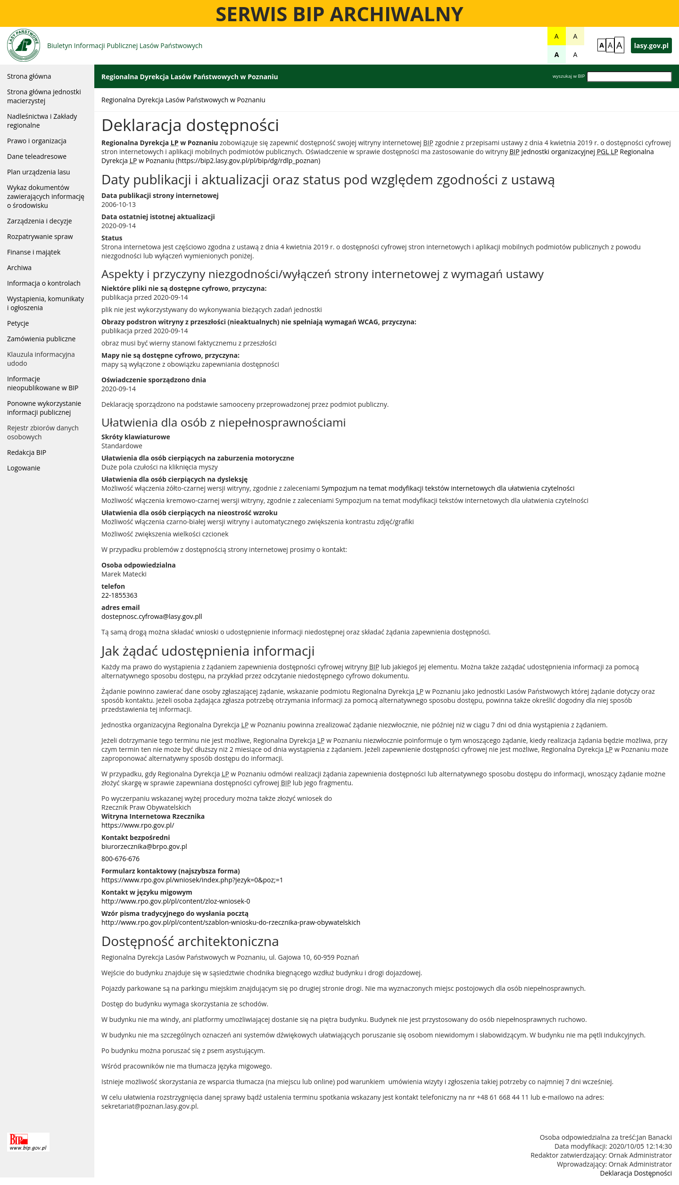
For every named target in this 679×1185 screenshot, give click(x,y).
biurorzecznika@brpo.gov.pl (144, 846)
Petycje (18, 323)
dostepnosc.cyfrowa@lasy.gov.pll (151, 616)
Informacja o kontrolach (44, 283)
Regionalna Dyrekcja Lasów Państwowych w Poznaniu (183, 99)
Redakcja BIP (26, 452)
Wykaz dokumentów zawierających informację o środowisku (45, 196)
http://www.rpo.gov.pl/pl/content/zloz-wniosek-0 (175, 901)
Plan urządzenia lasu (38, 171)
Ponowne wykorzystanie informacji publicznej (44, 408)
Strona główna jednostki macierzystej (44, 96)
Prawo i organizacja (36, 140)
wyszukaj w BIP (569, 76)
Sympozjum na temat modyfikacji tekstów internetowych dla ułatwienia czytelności (448, 488)
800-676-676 (120, 858)
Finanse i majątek (33, 251)
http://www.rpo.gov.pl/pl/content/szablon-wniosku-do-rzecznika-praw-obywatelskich (230, 922)
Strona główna (29, 76)
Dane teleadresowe (36, 156)
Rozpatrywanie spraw (40, 236)
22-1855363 (119, 595)
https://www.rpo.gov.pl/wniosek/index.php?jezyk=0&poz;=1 (192, 879)
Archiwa (19, 267)
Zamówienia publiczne (41, 338)
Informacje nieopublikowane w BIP (43, 383)
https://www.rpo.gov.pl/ (137, 825)
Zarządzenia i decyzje (39, 220)
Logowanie (23, 467)
